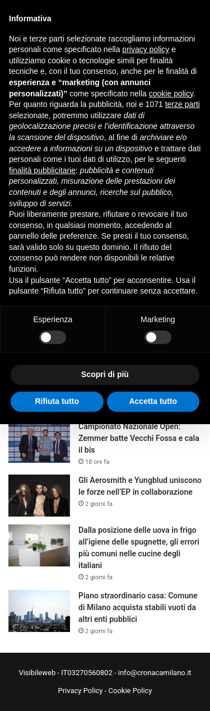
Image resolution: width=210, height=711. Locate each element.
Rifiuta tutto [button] (57, 401)
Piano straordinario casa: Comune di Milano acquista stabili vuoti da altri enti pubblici (138, 607)
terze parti (182, 104)
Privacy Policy (80, 690)
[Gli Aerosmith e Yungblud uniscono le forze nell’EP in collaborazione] (39, 496)
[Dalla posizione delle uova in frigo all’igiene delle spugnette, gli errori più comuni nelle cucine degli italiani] (39, 545)
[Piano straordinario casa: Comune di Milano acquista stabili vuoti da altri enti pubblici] (39, 611)
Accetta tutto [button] (153, 401)
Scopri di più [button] (105, 374)
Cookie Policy (130, 690)
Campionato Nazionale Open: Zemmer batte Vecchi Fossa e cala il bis (138, 438)
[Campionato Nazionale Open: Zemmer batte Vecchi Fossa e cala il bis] (39, 442)
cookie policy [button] (171, 93)
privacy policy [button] (145, 49)
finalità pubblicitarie (42, 170)
